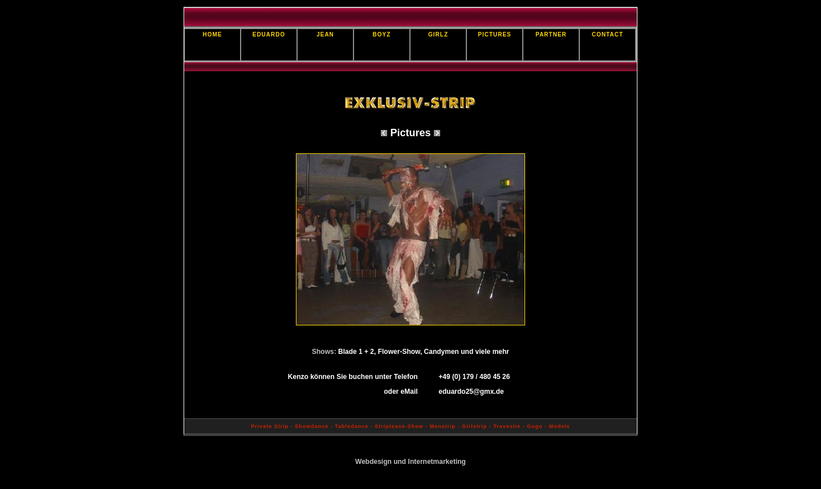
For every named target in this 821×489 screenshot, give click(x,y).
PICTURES (494, 34)
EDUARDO (269, 34)
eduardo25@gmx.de (470, 392)
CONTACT (607, 34)
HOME (212, 34)
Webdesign (373, 462)
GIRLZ (438, 34)
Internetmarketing (437, 462)
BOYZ (382, 34)
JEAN (325, 34)
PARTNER (551, 34)
